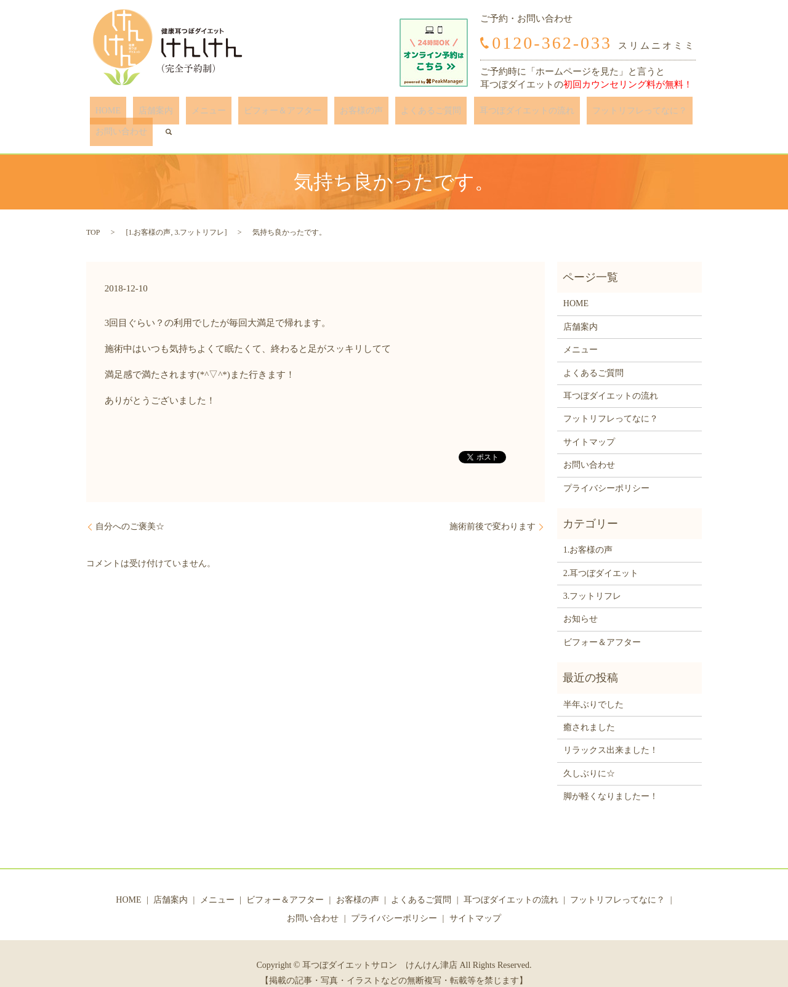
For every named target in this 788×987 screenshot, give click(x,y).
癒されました (589, 708)
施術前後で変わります (492, 508)
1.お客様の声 (149, 213)
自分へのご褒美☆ (129, 508)
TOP (93, 213)
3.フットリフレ (199, 213)
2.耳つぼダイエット (601, 554)
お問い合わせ (641, 113)
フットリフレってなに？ (561, 113)
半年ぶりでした (593, 685)
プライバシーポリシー (606, 469)
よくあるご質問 (375, 113)
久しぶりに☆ (589, 755)
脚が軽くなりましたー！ (610, 777)
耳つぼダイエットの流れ (459, 113)
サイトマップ (589, 423)
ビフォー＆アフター (249, 113)
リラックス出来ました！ (610, 731)
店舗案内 (144, 113)
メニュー (186, 113)
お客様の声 (316, 113)
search (683, 113)
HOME (108, 113)
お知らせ (580, 600)
